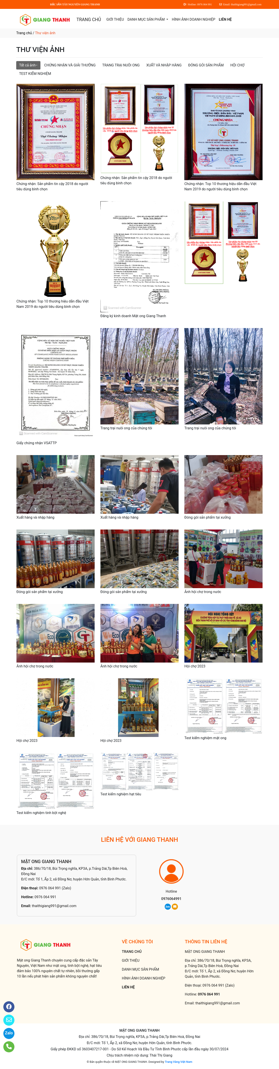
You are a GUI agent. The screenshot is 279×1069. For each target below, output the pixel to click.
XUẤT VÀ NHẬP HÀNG (164, 65)
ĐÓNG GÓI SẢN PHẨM (206, 65)
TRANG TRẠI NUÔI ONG (121, 65)
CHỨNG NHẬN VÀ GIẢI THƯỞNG (70, 65)
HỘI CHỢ (237, 65)
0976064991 (171, 899)
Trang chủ (24, 33)
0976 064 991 (45, 897)
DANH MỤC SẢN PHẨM (147, 19)
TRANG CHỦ (88, 19)
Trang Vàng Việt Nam (178, 1061)
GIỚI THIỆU (115, 19)
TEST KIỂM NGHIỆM (35, 74)
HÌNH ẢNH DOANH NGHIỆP (193, 19)
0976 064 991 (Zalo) (55, 888)
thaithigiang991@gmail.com (54, 906)
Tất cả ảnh (27, 65)
